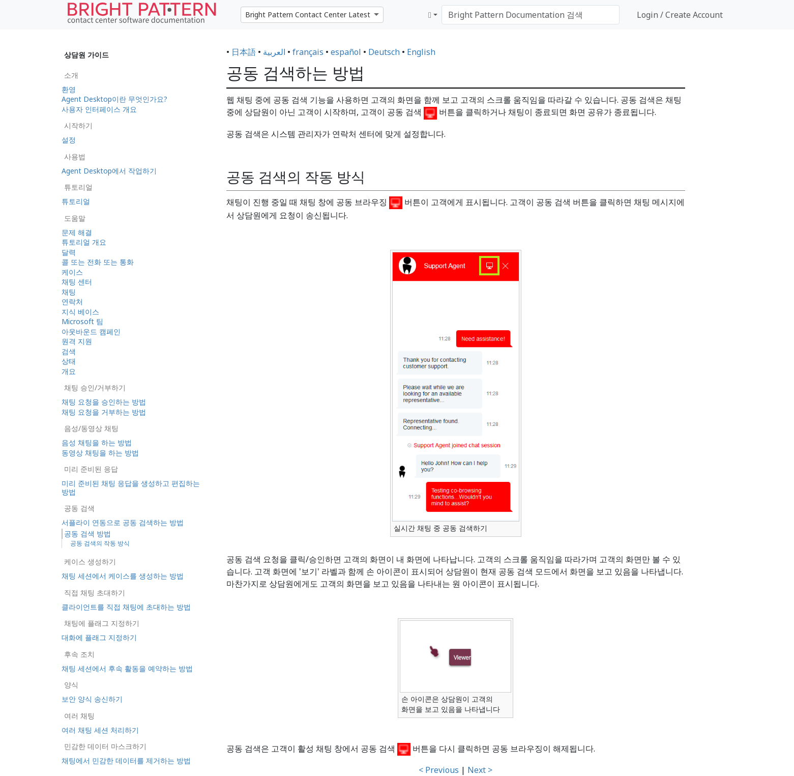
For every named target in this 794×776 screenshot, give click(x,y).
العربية (274, 52)
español (346, 52)
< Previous (439, 769)
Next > (479, 769)
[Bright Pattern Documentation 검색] (531, 14)
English (421, 52)
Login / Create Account (680, 14)
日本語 (243, 52)
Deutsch (384, 52)
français (308, 52)
